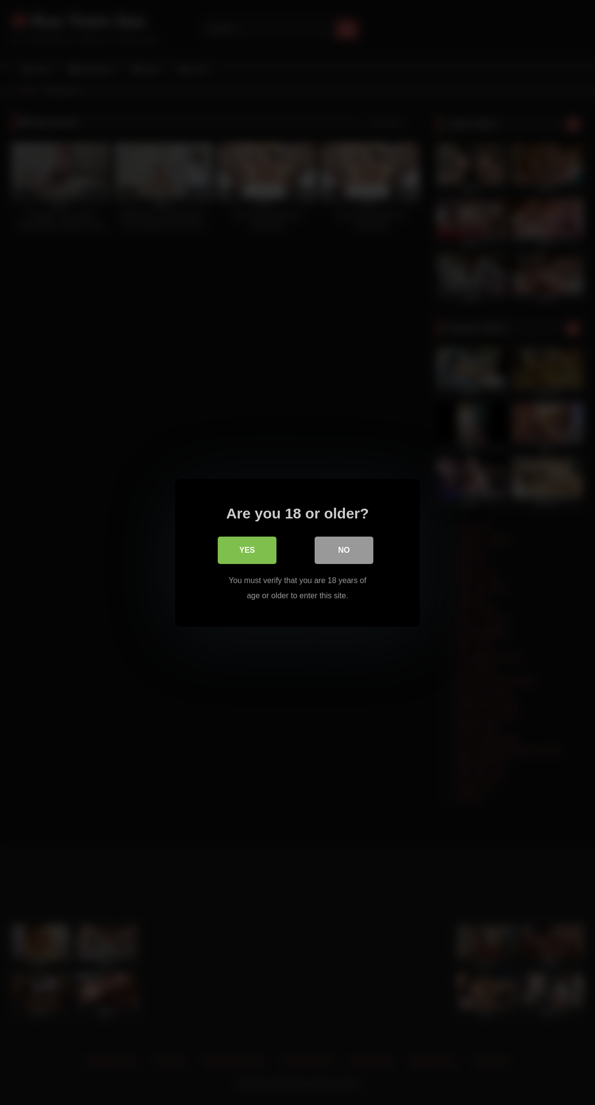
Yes (247, 550)
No (344, 550)
